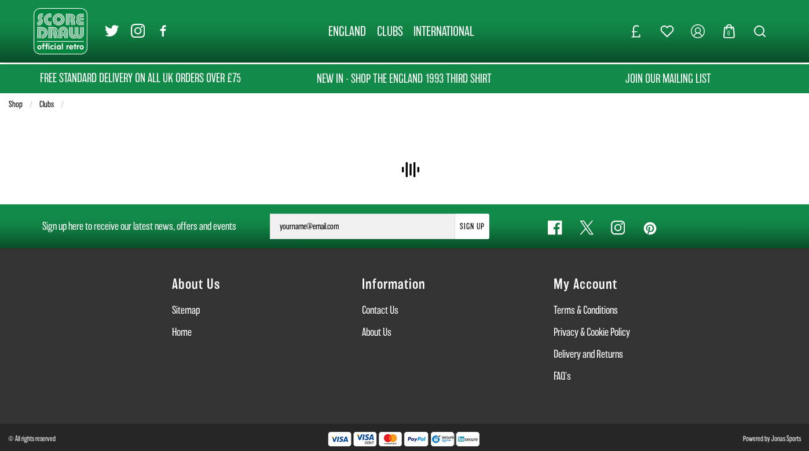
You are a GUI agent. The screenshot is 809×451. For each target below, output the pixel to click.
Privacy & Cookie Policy (592, 332)
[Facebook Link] (163, 31)
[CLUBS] (389, 31)
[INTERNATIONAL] (444, 31)
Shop (16, 104)
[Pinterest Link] (649, 227)
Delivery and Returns (588, 354)
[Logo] (60, 30)
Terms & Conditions (586, 310)
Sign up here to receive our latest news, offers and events (139, 226)
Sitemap (186, 310)
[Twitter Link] (112, 31)
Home (182, 332)
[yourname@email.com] (362, 226)
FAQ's (562, 376)
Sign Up (472, 226)
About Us (376, 332)
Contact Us (380, 310)
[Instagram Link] (138, 31)
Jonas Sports (786, 438)
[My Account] (698, 31)
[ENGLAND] (347, 31)
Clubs (46, 104)
